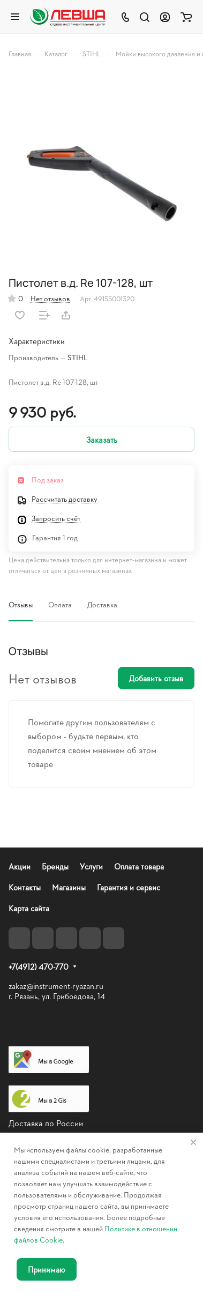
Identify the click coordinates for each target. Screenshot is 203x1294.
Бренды (55, 866)
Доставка (102, 604)
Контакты (25, 887)
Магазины (69, 887)
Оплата (60, 604)
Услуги (91, 866)
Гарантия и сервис (128, 887)
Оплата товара (139, 866)
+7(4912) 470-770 (39, 967)
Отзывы (21, 604)
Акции (20, 866)
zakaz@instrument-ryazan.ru (56, 986)
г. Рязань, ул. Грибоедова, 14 (57, 996)
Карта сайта (29, 908)
